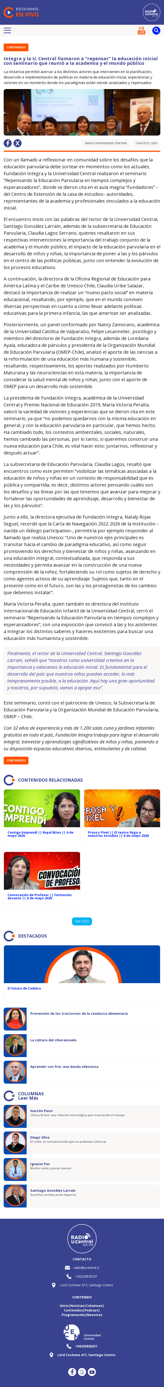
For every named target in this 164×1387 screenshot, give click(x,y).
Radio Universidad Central (106, 143)
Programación (73, 1315)
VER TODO (82, 921)
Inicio (64, 1305)
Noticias (77, 1305)
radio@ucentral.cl (86, 1267)
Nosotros (94, 1315)
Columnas (94, 1305)
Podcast (91, 1310)
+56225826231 (86, 1276)
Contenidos (16, 47)
